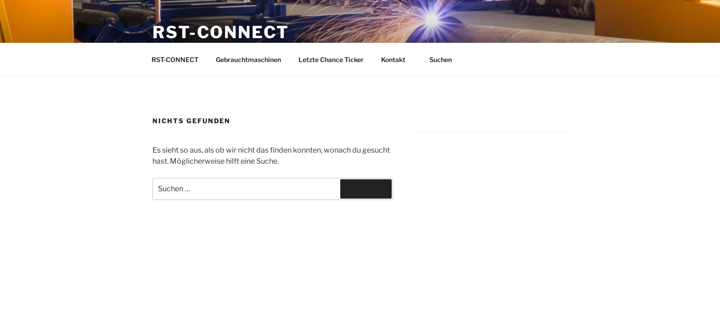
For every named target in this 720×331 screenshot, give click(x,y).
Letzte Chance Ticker (331, 59)
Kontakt (397, 59)
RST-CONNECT (220, 32)
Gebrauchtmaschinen (248, 59)
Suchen (445, 59)
